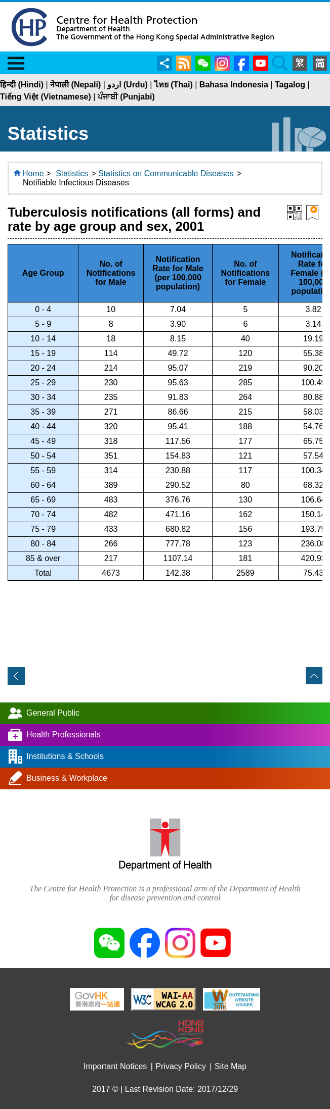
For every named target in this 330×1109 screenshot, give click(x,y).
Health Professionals (63, 734)
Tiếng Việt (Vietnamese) (45, 96)
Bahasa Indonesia (233, 84)
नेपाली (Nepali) (75, 84)
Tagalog (290, 84)
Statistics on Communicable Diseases (166, 173)
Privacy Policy (180, 1066)
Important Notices (115, 1066)
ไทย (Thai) (173, 84)
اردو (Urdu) (127, 84)
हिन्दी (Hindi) (22, 84)
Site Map (230, 1066)
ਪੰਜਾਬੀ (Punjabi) (126, 96)
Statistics (72, 173)
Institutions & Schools (65, 755)
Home (33, 173)
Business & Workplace (66, 777)
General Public (52, 712)
